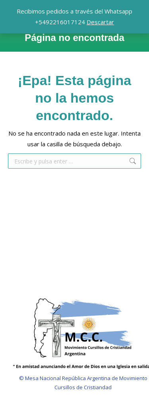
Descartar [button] (100, 22)
